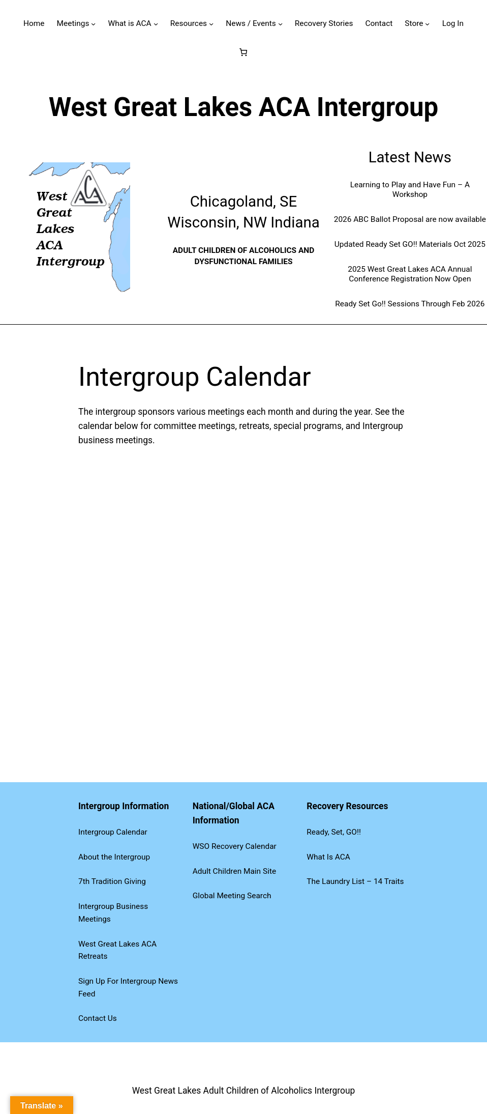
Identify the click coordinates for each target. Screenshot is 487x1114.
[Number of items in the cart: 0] (244, 52)
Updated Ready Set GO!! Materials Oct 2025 (409, 244)
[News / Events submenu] (280, 23)
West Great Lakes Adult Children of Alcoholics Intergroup (243, 1091)
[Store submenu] (427, 23)
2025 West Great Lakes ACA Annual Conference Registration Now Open (410, 274)
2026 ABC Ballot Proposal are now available (410, 219)
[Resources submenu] (211, 23)
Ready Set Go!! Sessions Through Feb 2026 (409, 303)
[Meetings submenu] (93, 23)
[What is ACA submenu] (156, 23)
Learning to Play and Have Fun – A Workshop (410, 189)
